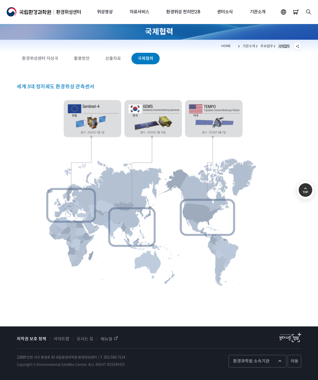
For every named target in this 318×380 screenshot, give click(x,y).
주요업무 (266, 46)
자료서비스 (139, 12)
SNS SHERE (297, 46)
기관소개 (257, 12)
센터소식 (225, 12)
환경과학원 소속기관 (251, 361)
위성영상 (105, 12)
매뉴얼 (110, 339)
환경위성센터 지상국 (40, 58)
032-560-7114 (114, 357)
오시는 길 (85, 339)
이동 (294, 361)
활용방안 (82, 58)
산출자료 (113, 58)
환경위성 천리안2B (183, 12)
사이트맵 (61, 339)
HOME (226, 46)
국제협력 (284, 46)
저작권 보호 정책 (31, 339)
